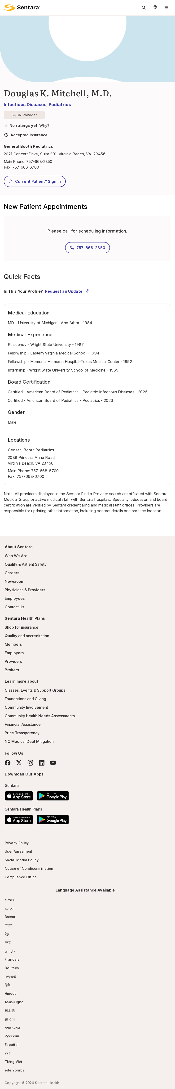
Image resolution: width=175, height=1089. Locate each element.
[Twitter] (19, 763)
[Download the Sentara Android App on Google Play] (53, 794)
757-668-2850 (39, 161)
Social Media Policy (22, 860)
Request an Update (67, 291)
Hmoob (11, 993)
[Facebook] (7, 763)
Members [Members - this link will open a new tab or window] (13, 644)
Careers (12, 572)
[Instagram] (30, 762)
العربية (9, 908)
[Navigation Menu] (166, 7)
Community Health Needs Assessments (40, 715)
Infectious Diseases (25, 104)
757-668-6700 (45, 470)
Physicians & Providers (25, 589)
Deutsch (12, 968)
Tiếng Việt (13, 1062)
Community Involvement (26, 707)
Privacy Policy (17, 843)
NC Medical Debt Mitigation (29, 741)
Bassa (10, 917)
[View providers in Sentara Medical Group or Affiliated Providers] (43, 125)
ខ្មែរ (7, 934)
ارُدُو (8, 1053)
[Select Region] (155, 7)
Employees (15, 598)
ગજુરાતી (10, 976)
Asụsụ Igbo (14, 1002)
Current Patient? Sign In (35, 181)
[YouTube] (53, 763)
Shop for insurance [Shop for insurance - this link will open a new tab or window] (21, 627)
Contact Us (14, 607)
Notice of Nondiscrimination (29, 868)
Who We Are (16, 555)
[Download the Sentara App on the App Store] (19, 794)
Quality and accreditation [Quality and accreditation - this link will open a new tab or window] (27, 635)
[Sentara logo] (22, 7)
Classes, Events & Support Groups (35, 690)
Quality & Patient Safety (26, 564)
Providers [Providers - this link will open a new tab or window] (13, 661)
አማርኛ (9, 900)
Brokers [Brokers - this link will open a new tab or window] (12, 670)
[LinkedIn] (41, 762)
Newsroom (14, 581)
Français (12, 959)
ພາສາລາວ (12, 1028)
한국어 (10, 1019)
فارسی (10, 951)
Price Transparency (22, 732)
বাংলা (9, 925)
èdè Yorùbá (15, 1070)
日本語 (10, 1010)
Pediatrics (60, 104)
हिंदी (7, 985)
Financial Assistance (23, 724)
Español (11, 1045)
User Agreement (18, 851)
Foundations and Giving (25, 698)
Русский (12, 1036)
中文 (8, 942)
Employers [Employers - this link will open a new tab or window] (14, 652)
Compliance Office (21, 877)
